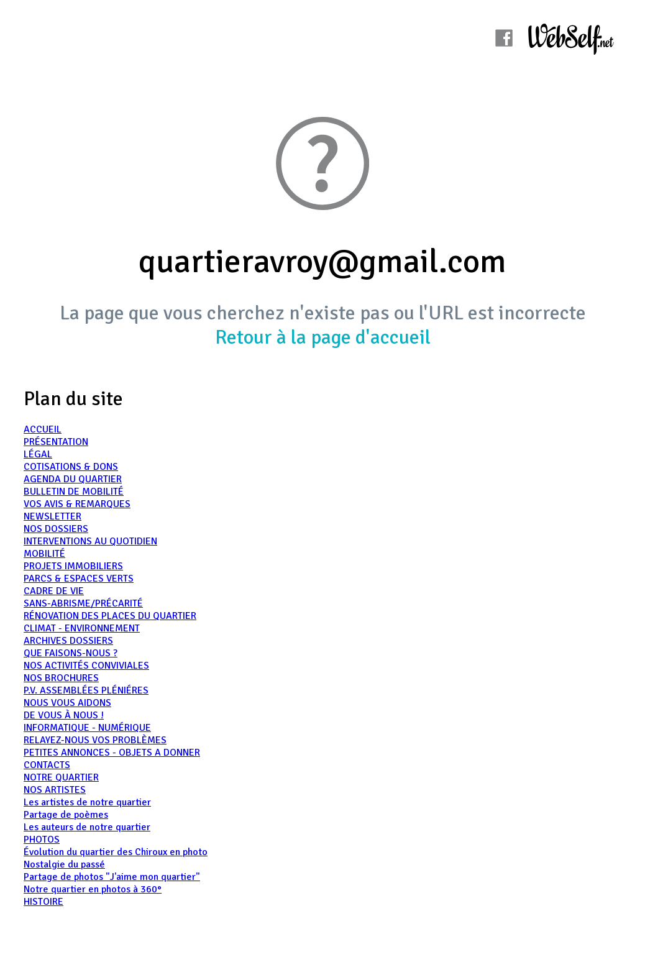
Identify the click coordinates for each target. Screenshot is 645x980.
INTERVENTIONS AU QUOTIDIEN (90, 541)
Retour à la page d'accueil (323, 337)
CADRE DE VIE (54, 591)
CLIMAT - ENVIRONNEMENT (82, 628)
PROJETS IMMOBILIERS (73, 566)
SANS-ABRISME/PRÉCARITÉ (83, 603)
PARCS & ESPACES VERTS (79, 578)
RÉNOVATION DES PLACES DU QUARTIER (110, 616)
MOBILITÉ (44, 553)
